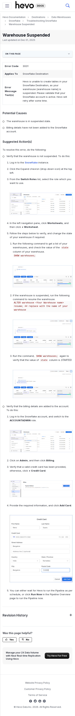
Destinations (38, 17)
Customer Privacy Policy (37, 689)
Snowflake (14, 20)
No (25, 639)
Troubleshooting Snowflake (42, 20)
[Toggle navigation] (7, 6)
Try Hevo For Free (57, 655)
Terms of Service (37, 695)
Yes (9, 639)
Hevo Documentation (14, 17)
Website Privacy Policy (37, 682)
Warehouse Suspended (21, 24)
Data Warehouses (61, 17)
